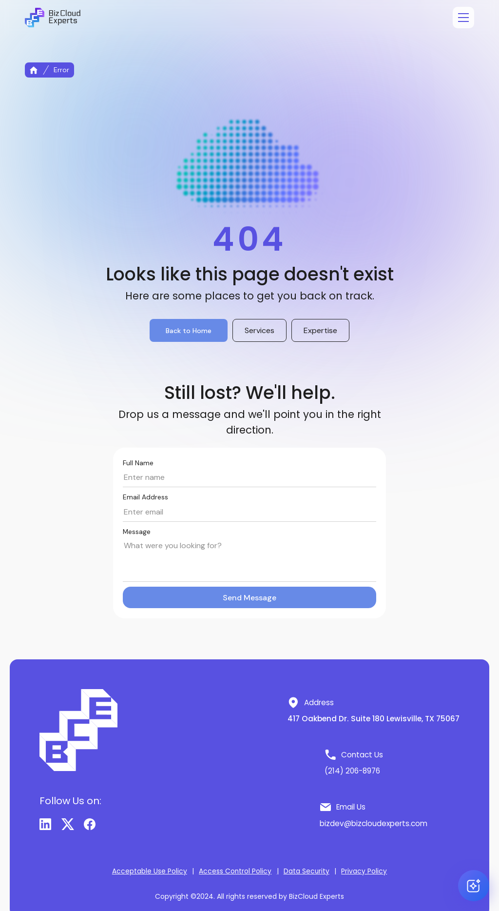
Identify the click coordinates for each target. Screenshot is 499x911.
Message (137, 531)
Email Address (145, 497)
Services (259, 330)
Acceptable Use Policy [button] (149, 871)
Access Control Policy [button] (235, 871)
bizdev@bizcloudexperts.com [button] (373, 823)
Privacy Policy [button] (364, 871)
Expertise (320, 330)
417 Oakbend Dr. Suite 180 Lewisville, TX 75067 (374, 718)
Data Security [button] (306, 871)
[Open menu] (463, 17)
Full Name (138, 462)
